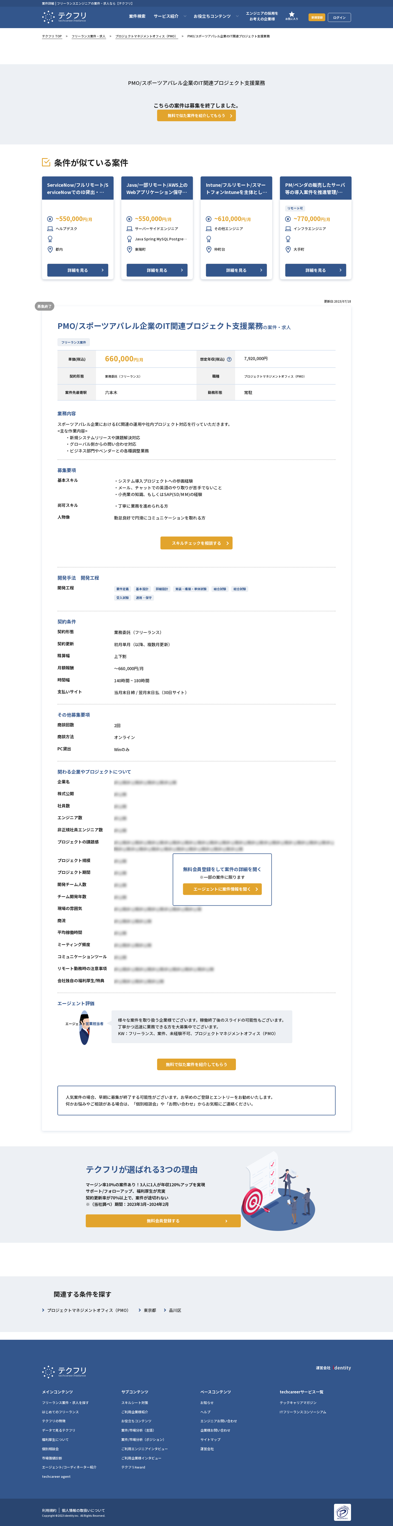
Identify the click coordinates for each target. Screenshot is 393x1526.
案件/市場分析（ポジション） (143, 1439)
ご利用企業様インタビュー (141, 1458)
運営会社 (207, 1448)
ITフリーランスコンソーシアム (303, 1411)
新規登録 (313, 17)
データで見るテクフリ (58, 1430)
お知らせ (207, 1402)
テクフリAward (133, 1467)
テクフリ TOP (52, 36)
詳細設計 (161, 595)
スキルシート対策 (134, 1402)
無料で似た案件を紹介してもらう (196, 1081)
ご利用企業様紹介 (134, 1411)
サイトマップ (210, 1439)
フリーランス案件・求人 (89, 36)
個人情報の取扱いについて (83, 1510)
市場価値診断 (52, 1458)
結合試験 (218, 595)
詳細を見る (77, 278)
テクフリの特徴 (53, 1421)
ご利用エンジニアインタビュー (144, 1448)
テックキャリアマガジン (298, 1402)
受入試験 (122, 604)
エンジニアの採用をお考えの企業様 (256, 16)
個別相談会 (50, 1448)
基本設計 (141, 595)
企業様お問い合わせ (215, 1430)
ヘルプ (205, 1411)
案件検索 (131, 16)
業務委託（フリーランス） (130, 383)
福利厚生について (55, 1439)
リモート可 (295, 216)
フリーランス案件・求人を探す (65, 1402)
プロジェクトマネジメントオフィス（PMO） (146, 36)
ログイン (339, 17)
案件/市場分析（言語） (138, 1430)
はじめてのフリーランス (60, 1411)
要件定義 (122, 595)
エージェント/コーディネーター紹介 (69, 1467)
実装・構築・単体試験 (189, 595)
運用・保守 (143, 604)
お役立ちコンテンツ (136, 1421)
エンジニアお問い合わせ (218, 1421)
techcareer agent (56, 1476)
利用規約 (49, 1510)
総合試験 (237, 595)
